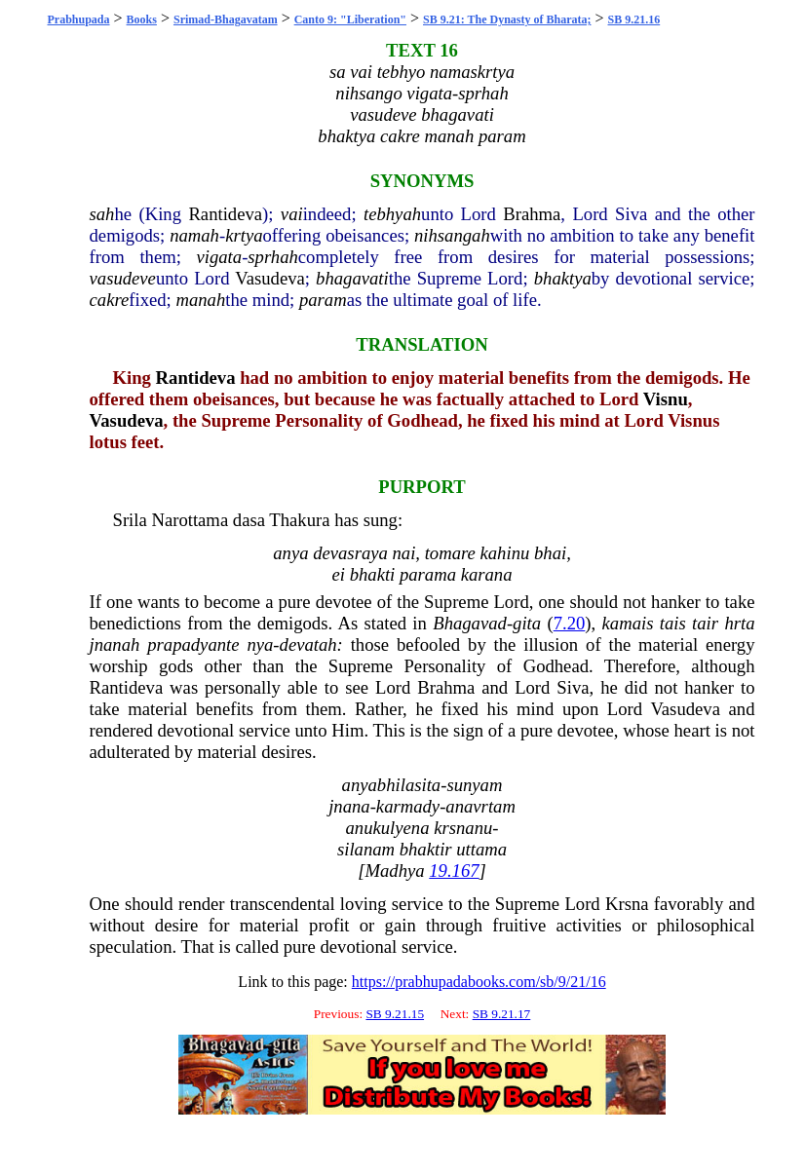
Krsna (627, 903)
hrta (739, 623)
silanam (366, 849)
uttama (481, 849)
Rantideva (225, 214)
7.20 (570, 623)
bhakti (373, 574)
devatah (308, 644)
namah (194, 235)
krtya (243, 235)
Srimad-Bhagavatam (225, 19)
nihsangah (452, 235)
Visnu (665, 399)
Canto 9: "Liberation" (350, 19)
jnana (349, 806)
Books (142, 19)
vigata (219, 256)
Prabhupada (79, 19)
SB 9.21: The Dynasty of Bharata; (507, 19)
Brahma (531, 214)
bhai (550, 553)
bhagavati (352, 278)
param (323, 299)
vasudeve (123, 278)
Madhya (394, 870)
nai (404, 553)
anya (290, 553)
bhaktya (563, 278)
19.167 (454, 870)
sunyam (474, 785)
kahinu (505, 553)
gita (527, 623)
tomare (450, 553)
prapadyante (193, 644)
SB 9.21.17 (502, 1013)
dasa (249, 520)
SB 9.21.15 (394, 1013)
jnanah (115, 644)
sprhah (273, 256)
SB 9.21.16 (634, 19)
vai (292, 214)
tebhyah (392, 214)
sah (102, 214)
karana (487, 574)
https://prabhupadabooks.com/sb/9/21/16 (479, 981)
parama (428, 574)
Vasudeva (270, 278)
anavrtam (480, 806)
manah (200, 299)
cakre (110, 299)
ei (338, 574)
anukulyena (388, 827)
